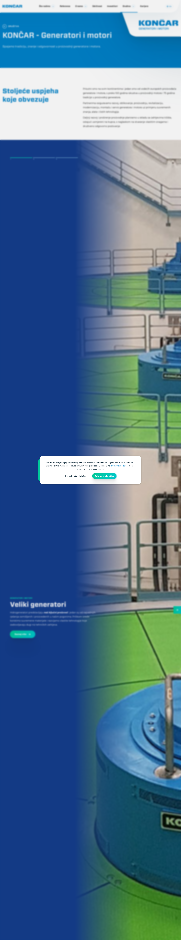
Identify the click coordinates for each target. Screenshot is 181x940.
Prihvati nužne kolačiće (75, 476)
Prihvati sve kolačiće (104, 476)
